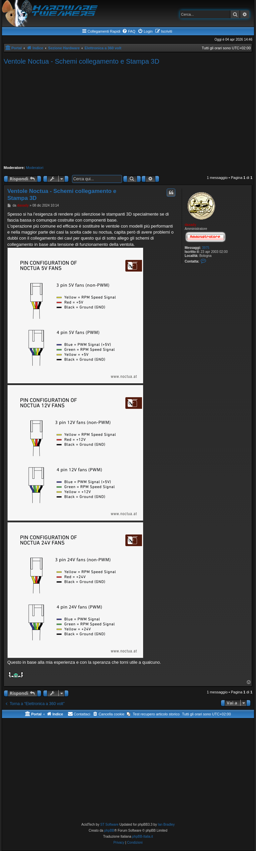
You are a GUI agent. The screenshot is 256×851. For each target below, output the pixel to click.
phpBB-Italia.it (142, 836)
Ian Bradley (166, 824)
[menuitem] (128, 31)
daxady (190, 225)
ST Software (109, 824)
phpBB (109, 830)
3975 (205, 248)
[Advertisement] (128, 115)
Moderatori (35, 168)
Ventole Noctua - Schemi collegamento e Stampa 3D (81, 61)
